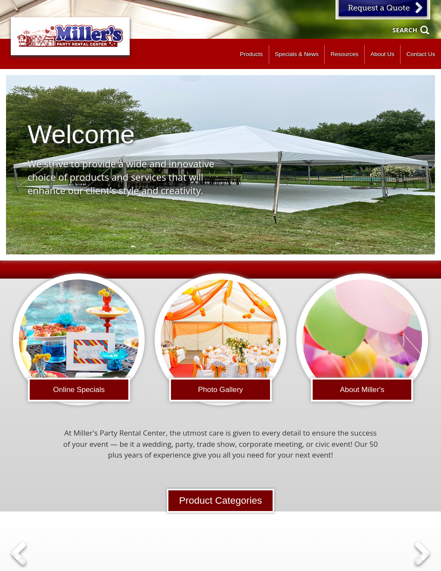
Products (251, 54)
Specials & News (296, 54)
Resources (345, 54)
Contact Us (421, 54)
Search (404, 29)
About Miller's (362, 389)
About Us (382, 54)
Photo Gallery (220, 389)
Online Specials (79, 389)
